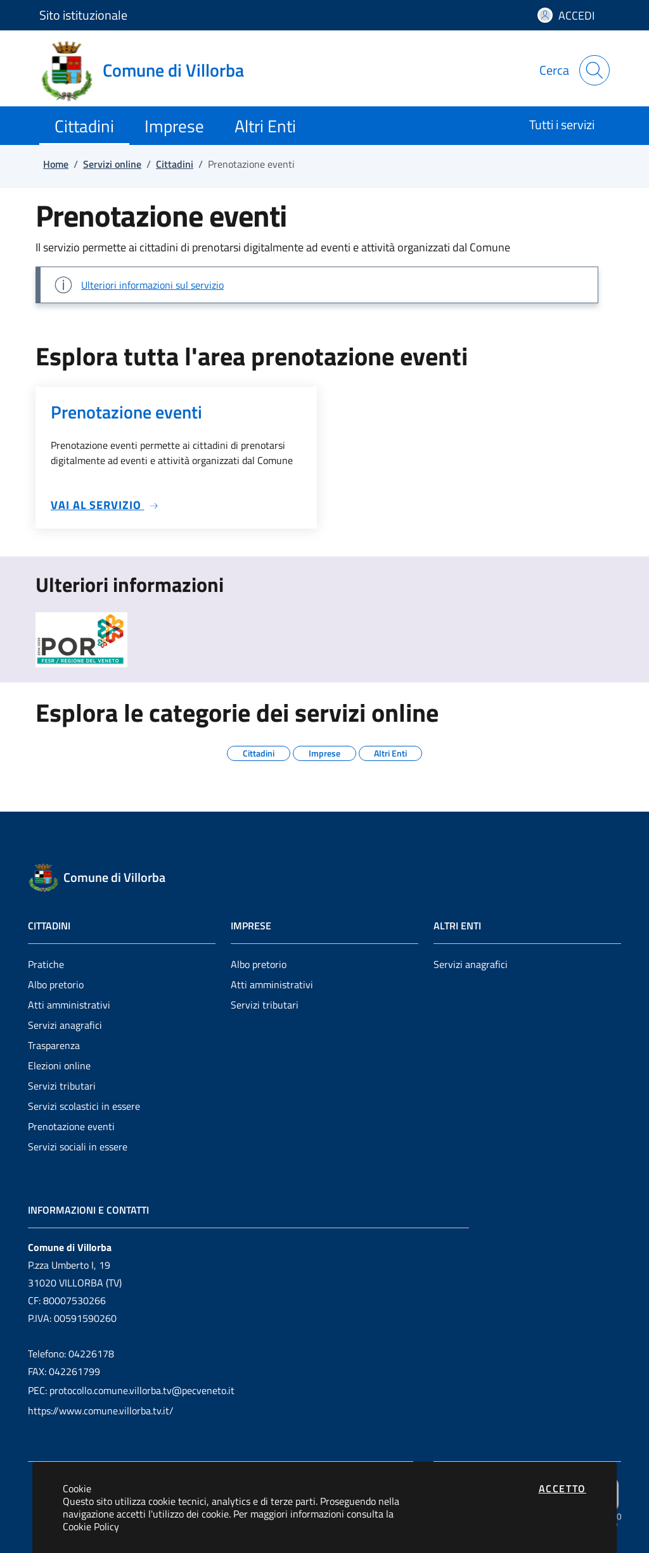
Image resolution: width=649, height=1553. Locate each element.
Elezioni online (59, 1065)
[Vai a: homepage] (149, 70)
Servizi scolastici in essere (84, 1106)
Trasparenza (54, 1045)
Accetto (562, 1488)
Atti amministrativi (69, 1004)
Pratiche (46, 964)
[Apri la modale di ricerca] (594, 70)
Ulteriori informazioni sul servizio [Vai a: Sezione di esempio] (152, 284)
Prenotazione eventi (71, 1126)
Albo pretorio (56, 984)
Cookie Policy (91, 1526)
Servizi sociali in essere (77, 1146)
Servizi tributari (62, 1085)
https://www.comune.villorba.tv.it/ (101, 1410)
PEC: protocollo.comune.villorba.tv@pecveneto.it (131, 1390)
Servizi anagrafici (65, 1025)
